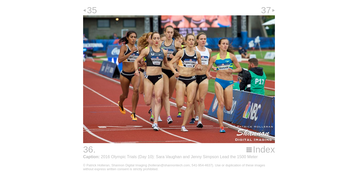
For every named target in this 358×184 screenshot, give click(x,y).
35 (92, 10)
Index (264, 149)
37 (266, 10)
